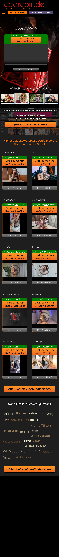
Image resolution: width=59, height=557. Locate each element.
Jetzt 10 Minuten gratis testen (30, 124)
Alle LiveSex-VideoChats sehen (29, 389)
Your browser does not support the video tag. (26, 55)
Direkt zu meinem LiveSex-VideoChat (26, 40)
